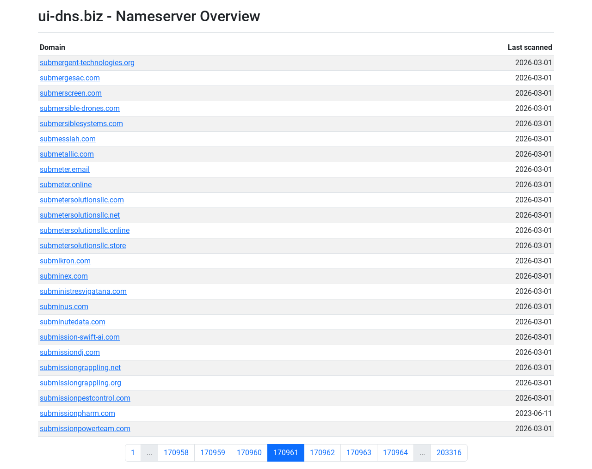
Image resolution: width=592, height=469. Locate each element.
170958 (176, 452)
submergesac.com (70, 77)
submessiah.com (68, 138)
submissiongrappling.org (80, 382)
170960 (249, 452)
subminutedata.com (72, 321)
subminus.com (64, 306)
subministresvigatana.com (83, 291)
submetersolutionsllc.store (83, 245)
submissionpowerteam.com (85, 428)
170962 (322, 452)
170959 (212, 452)
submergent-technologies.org (87, 62)
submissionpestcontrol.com (85, 398)
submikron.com (65, 260)
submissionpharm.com (77, 413)
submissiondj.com (70, 352)
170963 (358, 452)
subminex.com (64, 276)
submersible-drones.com (80, 108)
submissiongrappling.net (80, 367)
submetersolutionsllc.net (80, 215)
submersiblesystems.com (81, 123)
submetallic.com (67, 154)
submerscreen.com (71, 93)
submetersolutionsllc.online (85, 230)
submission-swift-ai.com (80, 337)
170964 (395, 452)
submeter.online (66, 184)
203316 (449, 452)
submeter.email (65, 169)
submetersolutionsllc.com (82, 199)
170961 (285, 452)
